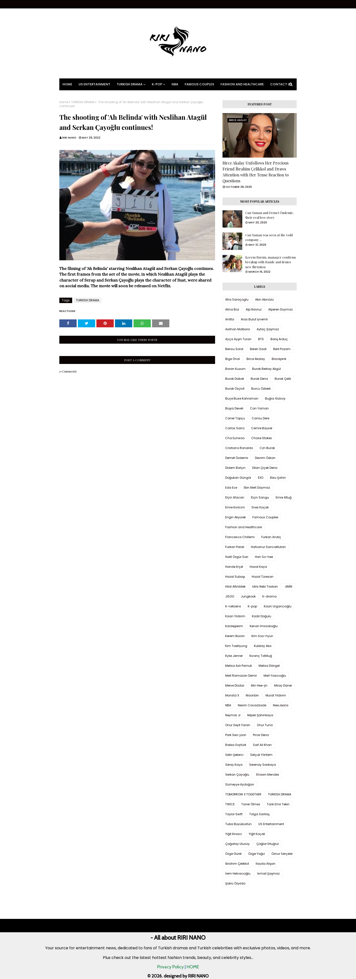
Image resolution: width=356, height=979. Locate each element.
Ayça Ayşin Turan (238, 339)
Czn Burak (267, 448)
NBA (228, 705)
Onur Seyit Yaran (237, 725)
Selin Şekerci (234, 755)
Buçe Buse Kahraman (241, 398)
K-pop (252, 606)
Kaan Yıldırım (235, 616)
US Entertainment (271, 824)
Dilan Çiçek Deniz (264, 468)
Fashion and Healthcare (243, 527)
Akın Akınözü (264, 299)
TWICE (230, 804)
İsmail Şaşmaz (268, 873)
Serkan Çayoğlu (237, 774)
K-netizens (233, 606)
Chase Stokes (261, 438)
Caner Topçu (235, 418)
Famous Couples (265, 517)
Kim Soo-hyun (262, 636)
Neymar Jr (233, 715)
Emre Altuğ (283, 497)
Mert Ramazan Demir (241, 675)
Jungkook (248, 596)
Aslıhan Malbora (237, 329)
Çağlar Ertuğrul (267, 844)
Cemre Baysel (261, 428)
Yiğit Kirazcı (233, 834)
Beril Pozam (281, 349)
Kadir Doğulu (261, 616)
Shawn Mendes (267, 774)
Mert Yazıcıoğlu (275, 675)
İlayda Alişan (265, 863)
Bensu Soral (234, 349)
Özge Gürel (233, 854)
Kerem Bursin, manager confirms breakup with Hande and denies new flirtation (270, 262)
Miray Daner (283, 685)
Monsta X (232, 695)
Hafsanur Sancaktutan (268, 547)
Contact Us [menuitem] (281, 84)
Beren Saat (258, 349)
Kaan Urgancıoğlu (277, 606)
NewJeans (281, 705)
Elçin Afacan (234, 497)
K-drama (269, 596)
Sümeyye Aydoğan (239, 784)
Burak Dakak (234, 379)
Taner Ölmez (250, 804)
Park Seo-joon (235, 735)
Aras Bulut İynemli (254, 319)
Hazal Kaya (258, 567)
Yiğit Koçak (257, 834)
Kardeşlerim (234, 626)
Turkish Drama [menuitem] (129, 84)
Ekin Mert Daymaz (257, 487)
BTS (261, 339)
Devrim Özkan (265, 458)
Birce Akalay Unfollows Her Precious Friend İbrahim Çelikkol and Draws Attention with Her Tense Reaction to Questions (255, 171)
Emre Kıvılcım (235, 507)
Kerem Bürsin (235, 636)
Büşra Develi (234, 408)
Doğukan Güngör (238, 478)
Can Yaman (259, 408)
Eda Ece (231, 487)
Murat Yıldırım (276, 695)
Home (63, 102)
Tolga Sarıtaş (259, 814)
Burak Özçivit (235, 388)
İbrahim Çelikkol (237, 863)
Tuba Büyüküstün (238, 824)
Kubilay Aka (262, 646)
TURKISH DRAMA (82, 102)
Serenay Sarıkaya (262, 765)
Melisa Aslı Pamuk (238, 666)
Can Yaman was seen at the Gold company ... (269, 237)
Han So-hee (264, 557)
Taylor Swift (234, 814)
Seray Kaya (234, 765)
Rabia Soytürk (235, 745)
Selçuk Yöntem (261, 755)
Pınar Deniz (261, 735)
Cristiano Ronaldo (239, 448)
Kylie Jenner (234, 656)
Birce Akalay (255, 359)
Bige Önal (232, 359)
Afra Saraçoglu (236, 299)
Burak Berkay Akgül (266, 369)
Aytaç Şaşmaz (268, 329)
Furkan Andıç (271, 537)
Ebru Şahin (278, 478)
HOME (193, 967)
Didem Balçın (235, 468)
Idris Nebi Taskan (265, 586)
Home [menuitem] (67, 84)
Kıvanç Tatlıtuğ (260, 656)
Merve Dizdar (234, 685)
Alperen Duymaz (280, 309)
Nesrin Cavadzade (252, 705)
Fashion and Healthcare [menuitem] (242, 84)
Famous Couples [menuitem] (199, 84)
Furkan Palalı (234, 547)
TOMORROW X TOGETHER (243, 794)
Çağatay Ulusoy (237, 844)
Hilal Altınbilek (235, 586)
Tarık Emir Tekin (278, 804)
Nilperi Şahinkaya (260, 715)
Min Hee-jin (259, 685)
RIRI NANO (69, 138)
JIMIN (288, 586)
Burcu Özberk (261, 388)
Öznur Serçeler (282, 854)
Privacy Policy (170, 967)
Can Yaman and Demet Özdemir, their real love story (269, 215)
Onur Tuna (265, 725)
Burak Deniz (259, 379)
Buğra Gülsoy (275, 398)
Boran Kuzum (235, 369)
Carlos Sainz (235, 428)
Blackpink (279, 359)
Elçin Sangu (260, 497)
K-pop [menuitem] (157, 84)
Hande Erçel (234, 567)
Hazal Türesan (262, 576)
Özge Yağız (256, 854)
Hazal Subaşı (235, 576)
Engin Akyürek (235, 517)
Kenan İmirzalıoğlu (264, 626)
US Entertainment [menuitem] (94, 84)
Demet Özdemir (236, 458)
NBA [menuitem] (175, 84)
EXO (260, 478)
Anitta (229, 319)
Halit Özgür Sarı (236, 557)
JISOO (229, 596)
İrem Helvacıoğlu (237, 873)
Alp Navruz (254, 309)
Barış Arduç (279, 339)
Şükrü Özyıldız (235, 883)
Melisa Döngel (269, 666)
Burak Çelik (283, 379)
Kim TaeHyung (236, 646)
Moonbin (252, 695)
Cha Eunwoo (235, 438)
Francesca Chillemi (240, 537)
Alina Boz (232, 309)
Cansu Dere (260, 418)
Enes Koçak (260, 507)
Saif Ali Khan (262, 745)
